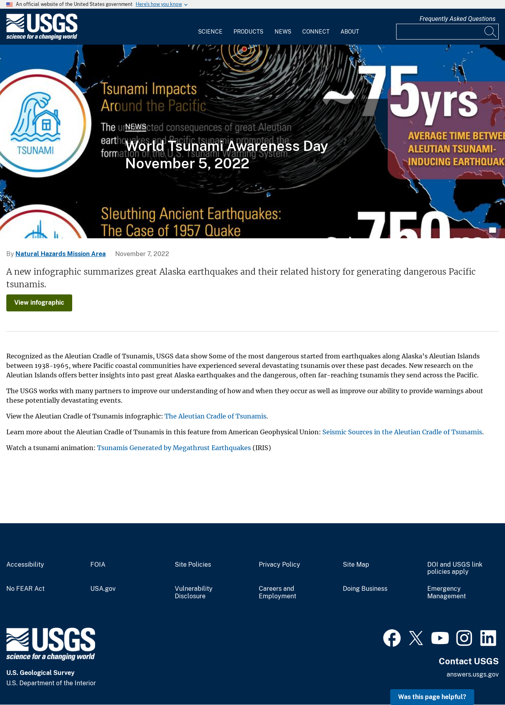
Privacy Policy (279, 564)
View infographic (39, 302)
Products (248, 31)
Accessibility (25, 564)
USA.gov (103, 588)
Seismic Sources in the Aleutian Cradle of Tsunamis (402, 432)
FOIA (97, 564)
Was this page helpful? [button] (432, 697)
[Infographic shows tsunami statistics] (252, 141)
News (283, 31)
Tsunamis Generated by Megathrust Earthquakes (174, 448)
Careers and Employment (277, 592)
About (349, 31)
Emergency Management (446, 592)
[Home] (41, 38)
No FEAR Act (25, 588)
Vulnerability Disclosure (194, 592)
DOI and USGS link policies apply (455, 568)
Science (210, 31)
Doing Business (365, 588)
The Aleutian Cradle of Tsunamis (215, 416)
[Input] (447, 32)
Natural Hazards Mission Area (60, 254)
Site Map (356, 564)
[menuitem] (210, 26)
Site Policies (193, 564)
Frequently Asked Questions (457, 19)
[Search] (491, 32)
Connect (315, 31)
